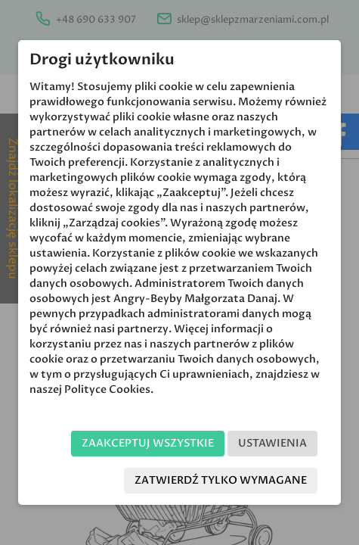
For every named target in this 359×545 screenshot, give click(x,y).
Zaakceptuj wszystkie (148, 443)
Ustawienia (272, 443)
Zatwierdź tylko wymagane (221, 480)
